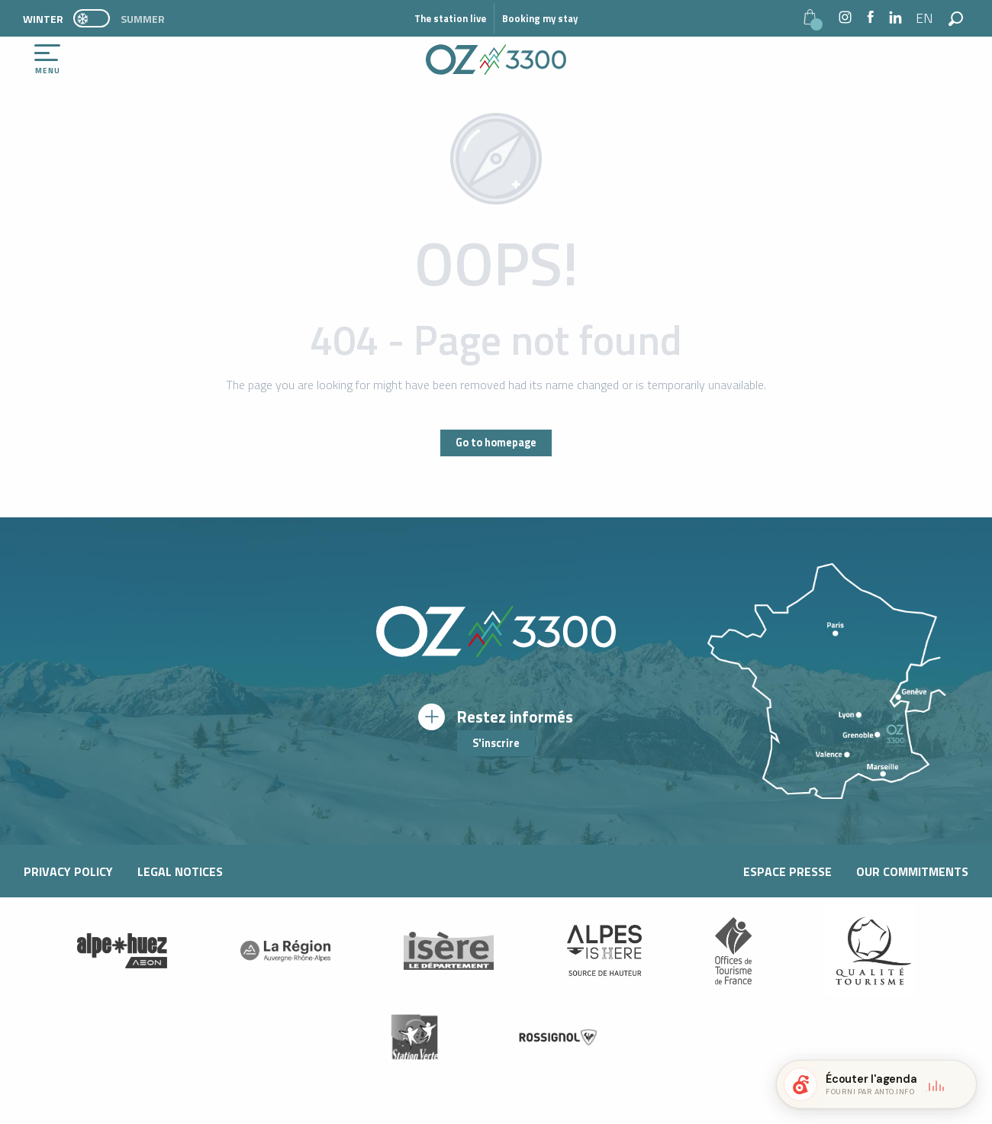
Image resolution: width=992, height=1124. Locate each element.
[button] (925, 18)
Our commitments (912, 871)
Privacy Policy (68, 871)
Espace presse (787, 871)
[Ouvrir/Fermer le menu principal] (47, 59)
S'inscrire (496, 743)
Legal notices (180, 871)
